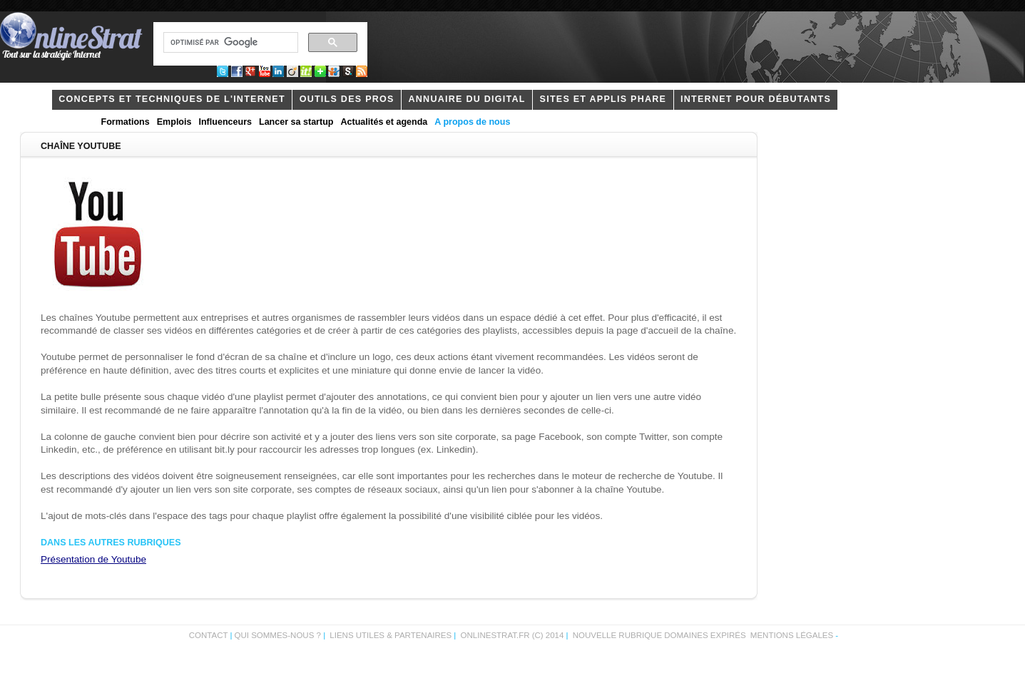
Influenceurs (225, 122)
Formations (125, 122)
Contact (208, 635)
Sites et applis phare (603, 99)
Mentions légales (791, 635)
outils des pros (347, 99)
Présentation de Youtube (93, 559)
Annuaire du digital (466, 99)
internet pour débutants (755, 99)
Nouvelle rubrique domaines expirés (659, 635)
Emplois (174, 122)
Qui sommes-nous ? (279, 635)
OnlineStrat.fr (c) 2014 (512, 635)
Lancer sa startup (296, 122)
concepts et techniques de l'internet (171, 99)
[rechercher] (229, 42)
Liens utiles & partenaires (391, 635)
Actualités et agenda (383, 122)
